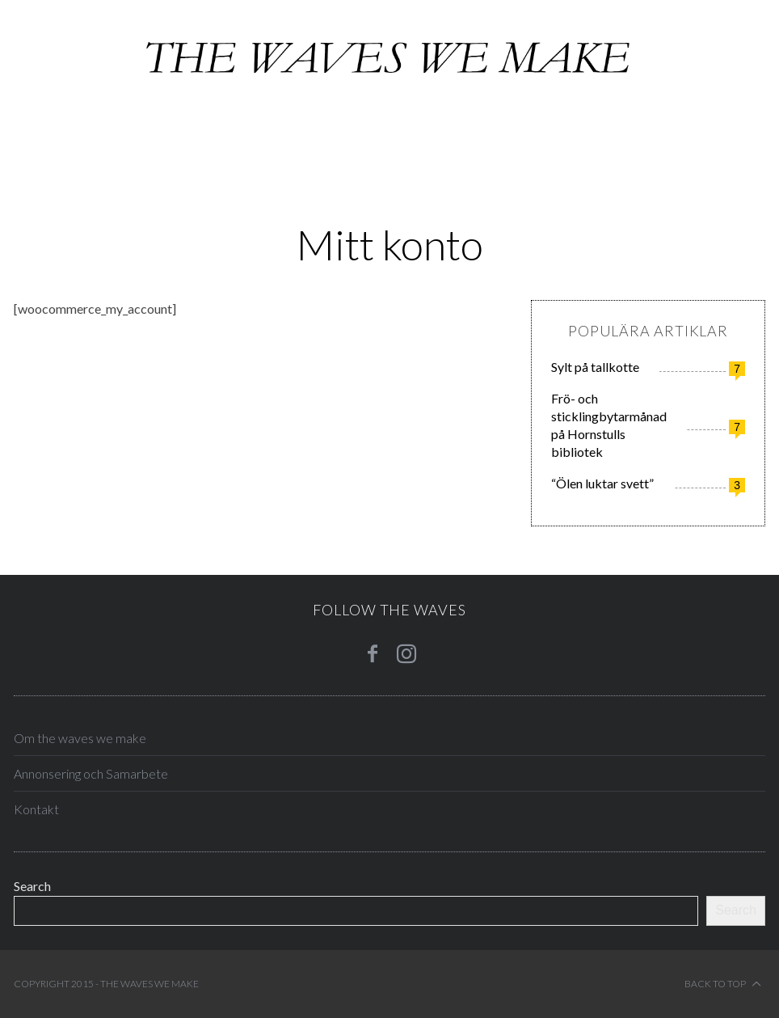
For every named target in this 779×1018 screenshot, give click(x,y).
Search (32, 885)
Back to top (722, 984)
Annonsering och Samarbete (91, 773)
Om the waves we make (80, 738)
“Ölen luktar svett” (602, 483)
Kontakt (36, 809)
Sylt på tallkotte (595, 366)
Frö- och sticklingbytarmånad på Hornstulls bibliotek (609, 425)
